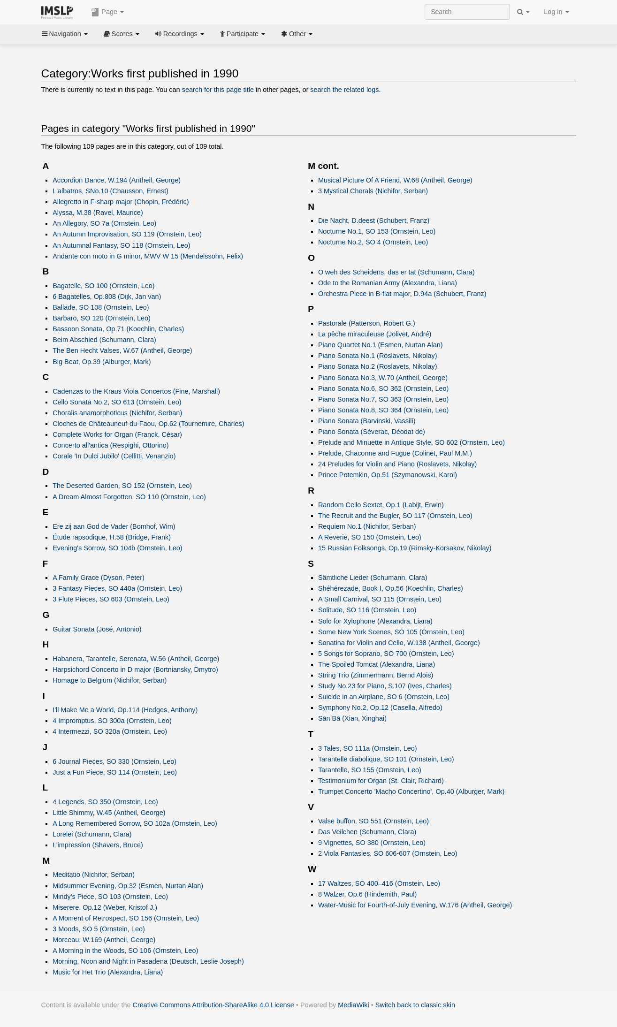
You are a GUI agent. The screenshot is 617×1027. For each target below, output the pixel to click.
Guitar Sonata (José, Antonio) (97, 629)
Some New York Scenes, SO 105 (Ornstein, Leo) (391, 632)
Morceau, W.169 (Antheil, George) (104, 939)
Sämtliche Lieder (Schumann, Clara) (372, 577)
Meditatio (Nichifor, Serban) (94, 874)
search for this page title (218, 89)
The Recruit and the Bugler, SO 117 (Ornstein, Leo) (395, 515)
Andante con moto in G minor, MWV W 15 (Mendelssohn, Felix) (148, 256)
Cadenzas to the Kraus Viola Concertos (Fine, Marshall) (136, 391)
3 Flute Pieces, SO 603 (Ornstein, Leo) (111, 599)
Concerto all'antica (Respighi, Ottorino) (111, 445)
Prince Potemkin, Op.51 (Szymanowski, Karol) (387, 475)
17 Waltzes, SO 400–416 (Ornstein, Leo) (379, 883)
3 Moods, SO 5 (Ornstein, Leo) (99, 929)
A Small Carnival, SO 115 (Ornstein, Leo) (380, 599)
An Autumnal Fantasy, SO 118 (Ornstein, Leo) (121, 245)
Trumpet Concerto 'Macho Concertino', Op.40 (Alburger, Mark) (411, 791)
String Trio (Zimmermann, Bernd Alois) (376, 675)
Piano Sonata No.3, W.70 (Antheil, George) (383, 377)
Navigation (65, 34)
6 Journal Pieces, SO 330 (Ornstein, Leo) (114, 761)
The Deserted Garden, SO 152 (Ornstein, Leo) (122, 485)
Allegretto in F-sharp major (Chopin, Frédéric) (121, 201)
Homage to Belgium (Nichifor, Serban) (110, 680)
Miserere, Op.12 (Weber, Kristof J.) (105, 907)
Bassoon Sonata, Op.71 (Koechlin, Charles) (118, 329)
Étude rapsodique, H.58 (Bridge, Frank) (112, 537)
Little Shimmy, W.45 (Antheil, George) (109, 812)
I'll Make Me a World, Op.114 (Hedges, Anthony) (125, 710)
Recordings (179, 34)
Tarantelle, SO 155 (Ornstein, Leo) (369, 770)
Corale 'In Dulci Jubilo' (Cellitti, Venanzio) (114, 456)
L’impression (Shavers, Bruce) (98, 845)
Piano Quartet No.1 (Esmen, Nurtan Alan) (380, 345)
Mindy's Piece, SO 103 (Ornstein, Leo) (110, 896)
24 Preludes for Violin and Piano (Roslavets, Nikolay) (397, 464)
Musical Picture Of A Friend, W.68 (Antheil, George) (395, 180)
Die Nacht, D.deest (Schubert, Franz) (374, 220)
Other (296, 34)
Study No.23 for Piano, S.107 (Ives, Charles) (385, 686)
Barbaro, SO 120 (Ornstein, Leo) (102, 318)
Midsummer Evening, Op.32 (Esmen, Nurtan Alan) (128, 886)
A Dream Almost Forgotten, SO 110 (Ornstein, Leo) (129, 497)
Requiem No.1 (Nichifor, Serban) (367, 526)
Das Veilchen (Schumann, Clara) (367, 832)
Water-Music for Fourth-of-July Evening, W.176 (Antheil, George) (415, 905)
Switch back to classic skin (415, 1005)
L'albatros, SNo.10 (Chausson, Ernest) (110, 191)
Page (107, 12)
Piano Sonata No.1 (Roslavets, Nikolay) (377, 355)
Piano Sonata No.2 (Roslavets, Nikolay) (377, 366)
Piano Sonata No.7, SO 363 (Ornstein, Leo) (383, 399)
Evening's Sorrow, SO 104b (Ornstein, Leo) (117, 548)
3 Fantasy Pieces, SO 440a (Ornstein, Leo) (117, 588)
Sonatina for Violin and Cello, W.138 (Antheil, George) (399, 643)
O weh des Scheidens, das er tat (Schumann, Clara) (396, 272)
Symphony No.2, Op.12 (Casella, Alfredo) (380, 707)
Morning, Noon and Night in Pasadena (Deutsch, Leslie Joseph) (148, 961)
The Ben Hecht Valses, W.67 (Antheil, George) (122, 350)
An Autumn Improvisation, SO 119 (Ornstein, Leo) (127, 234)
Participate (242, 34)
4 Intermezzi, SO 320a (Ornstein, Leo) (110, 731)
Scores (121, 34)
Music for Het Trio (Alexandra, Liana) (108, 972)
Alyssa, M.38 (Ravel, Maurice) (98, 212)
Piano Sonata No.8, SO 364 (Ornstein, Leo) (383, 410)
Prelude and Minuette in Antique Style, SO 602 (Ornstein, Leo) (411, 442)
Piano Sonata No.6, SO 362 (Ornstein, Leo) (383, 388)
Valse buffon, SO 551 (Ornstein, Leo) (373, 821)
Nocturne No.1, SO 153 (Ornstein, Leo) (376, 231)
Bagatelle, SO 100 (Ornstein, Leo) (104, 285)
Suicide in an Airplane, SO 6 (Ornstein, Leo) (383, 696)
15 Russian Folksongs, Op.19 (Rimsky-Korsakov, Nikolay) (405, 548)
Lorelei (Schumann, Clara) (92, 834)
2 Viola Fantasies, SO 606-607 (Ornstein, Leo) (387, 853)
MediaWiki (353, 1005)
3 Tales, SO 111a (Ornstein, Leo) (367, 748)
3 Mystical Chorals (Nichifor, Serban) (373, 191)
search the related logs (344, 89)
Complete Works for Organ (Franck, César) (117, 434)
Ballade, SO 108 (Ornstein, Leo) (101, 307)
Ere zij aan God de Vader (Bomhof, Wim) (114, 526)
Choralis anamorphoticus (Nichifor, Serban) (117, 413)
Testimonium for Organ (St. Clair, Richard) (381, 780)
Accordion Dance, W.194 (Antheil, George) (117, 180)
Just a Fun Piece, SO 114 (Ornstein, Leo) (115, 772)
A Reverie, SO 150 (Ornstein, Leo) (369, 537)
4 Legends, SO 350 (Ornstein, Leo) (105, 802)
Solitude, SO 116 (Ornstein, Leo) (367, 610)
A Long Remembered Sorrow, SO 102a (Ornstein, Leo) (135, 823)
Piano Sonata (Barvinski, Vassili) (367, 421)
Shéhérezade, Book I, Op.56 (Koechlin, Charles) (390, 588)
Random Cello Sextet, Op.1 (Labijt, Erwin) (381, 505)
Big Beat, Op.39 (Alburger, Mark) (102, 361)
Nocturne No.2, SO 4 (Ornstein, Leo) (373, 242)
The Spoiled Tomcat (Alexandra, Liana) (376, 664)
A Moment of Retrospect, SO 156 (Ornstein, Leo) (126, 918)
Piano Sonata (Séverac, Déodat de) (371, 431)
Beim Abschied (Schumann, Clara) (104, 339)
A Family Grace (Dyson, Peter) (99, 577)
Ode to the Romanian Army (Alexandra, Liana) (387, 283)
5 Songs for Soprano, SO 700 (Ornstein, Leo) (386, 653)
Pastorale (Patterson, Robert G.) (366, 323)
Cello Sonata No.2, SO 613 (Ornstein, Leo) (117, 402)
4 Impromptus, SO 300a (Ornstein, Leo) (112, 720)
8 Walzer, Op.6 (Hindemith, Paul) (367, 894)
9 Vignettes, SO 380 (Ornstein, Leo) (372, 842)
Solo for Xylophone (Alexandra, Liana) (375, 621)
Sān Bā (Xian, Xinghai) (352, 718)
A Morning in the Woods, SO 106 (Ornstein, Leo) (125, 950)
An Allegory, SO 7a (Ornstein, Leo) (104, 223)
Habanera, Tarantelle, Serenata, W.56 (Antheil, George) (136, 658)
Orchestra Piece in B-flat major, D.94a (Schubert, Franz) (402, 293)
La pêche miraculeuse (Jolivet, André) (375, 334)
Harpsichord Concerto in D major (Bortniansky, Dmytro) (135, 669)
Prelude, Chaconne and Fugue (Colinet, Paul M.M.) (395, 453)
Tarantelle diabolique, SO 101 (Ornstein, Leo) (386, 759)
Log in (556, 11)
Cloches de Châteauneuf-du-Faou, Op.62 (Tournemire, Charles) (148, 423)
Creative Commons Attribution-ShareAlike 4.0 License (213, 1005)
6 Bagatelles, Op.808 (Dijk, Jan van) (107, 296)
